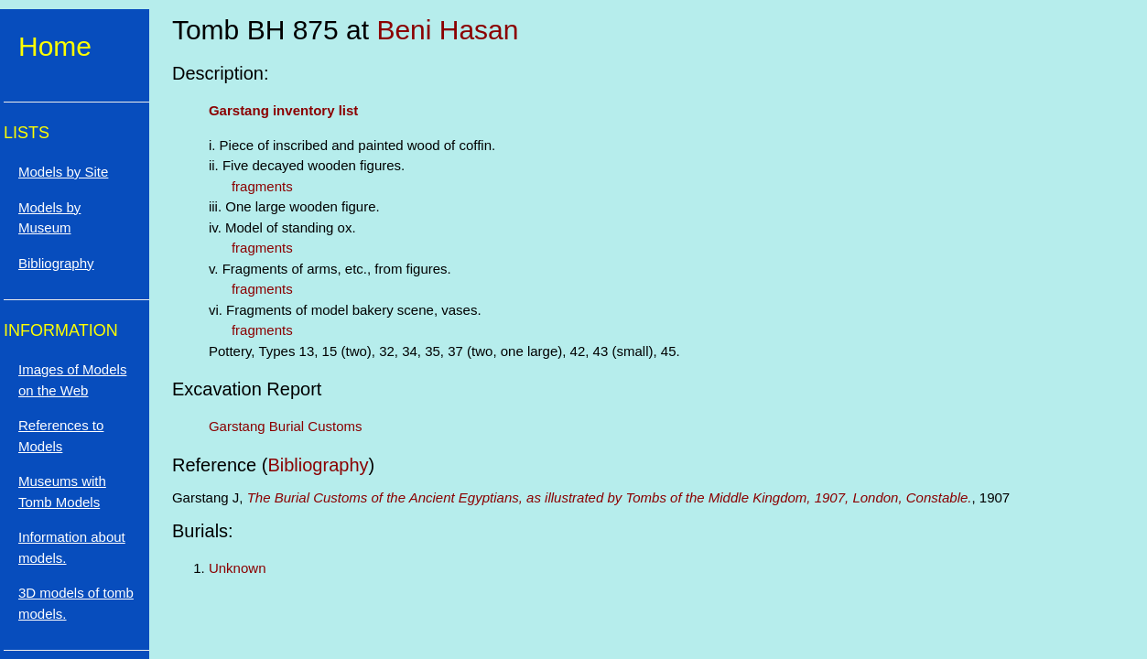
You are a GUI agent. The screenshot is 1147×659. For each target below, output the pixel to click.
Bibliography (317, 465)
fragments (262, 186)
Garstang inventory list (283, 110)
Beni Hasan (447, 30)
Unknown (237, 568)
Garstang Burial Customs (285, 426)
